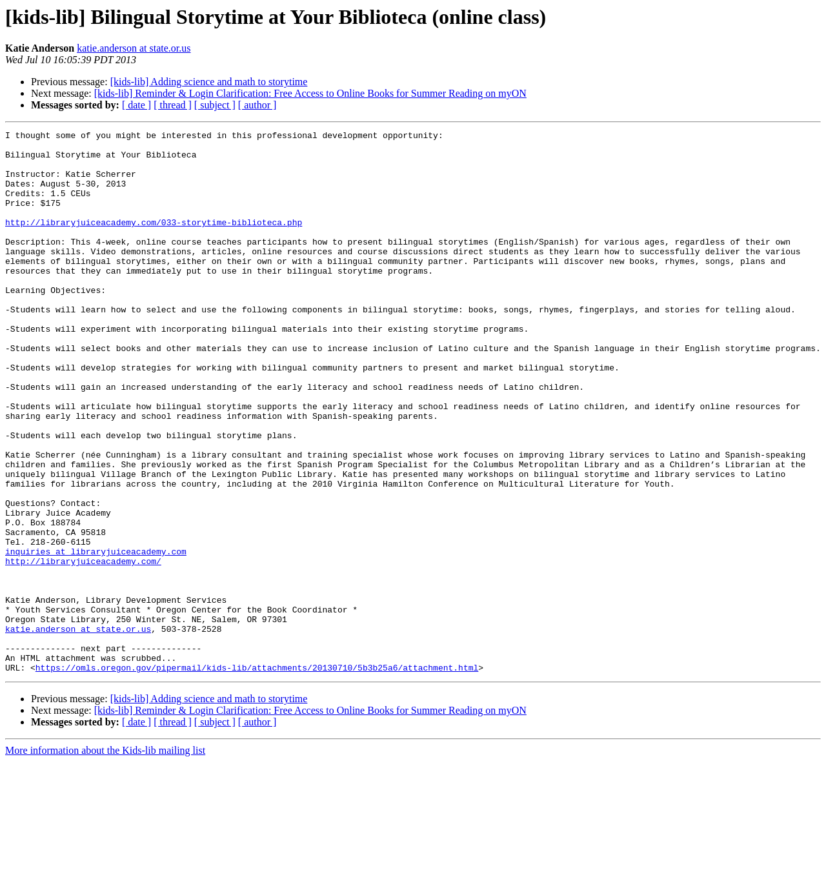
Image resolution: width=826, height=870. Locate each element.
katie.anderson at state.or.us (133, 48)
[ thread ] (173, 104)
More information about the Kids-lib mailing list (105, 858)
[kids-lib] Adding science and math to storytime (209, 81)
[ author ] (257, 104)
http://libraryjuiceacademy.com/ (83, 648)
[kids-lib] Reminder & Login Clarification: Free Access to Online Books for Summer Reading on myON (310, 93)
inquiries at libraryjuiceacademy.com (95, 636)
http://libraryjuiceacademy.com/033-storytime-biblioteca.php (153, 241)
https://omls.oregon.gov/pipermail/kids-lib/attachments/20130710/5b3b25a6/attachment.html (256, 776)
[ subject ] (215, 104)
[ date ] (136, 104)
